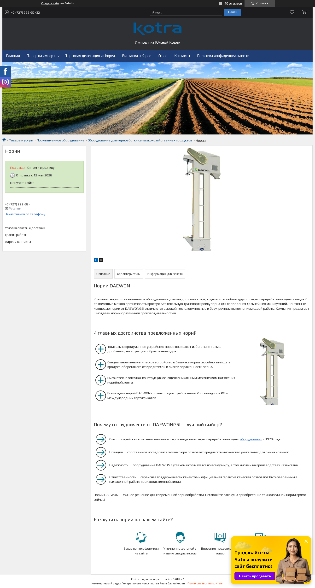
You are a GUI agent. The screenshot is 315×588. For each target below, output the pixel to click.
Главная (13, 56)
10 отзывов (233, 3)
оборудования (251, 439)
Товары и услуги (21, 140)
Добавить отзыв (292, 12)
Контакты (182, 56)
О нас (162, 56)
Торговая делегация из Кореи (90, 56)
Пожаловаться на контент (205, 583)
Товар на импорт (41, 56)
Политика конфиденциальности (223, 56)
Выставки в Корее (136, 56)
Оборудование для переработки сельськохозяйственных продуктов (140, 140)
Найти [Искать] (232, 12)
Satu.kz (178, 579)
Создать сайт (50, 3)
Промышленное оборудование (60, 140)
